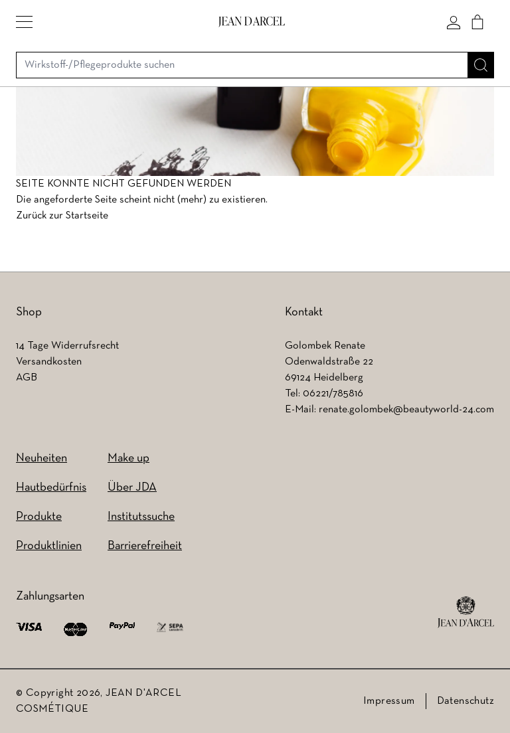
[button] (24, 22)
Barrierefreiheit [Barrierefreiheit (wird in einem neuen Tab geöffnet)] (145, 546)
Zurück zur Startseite (62, 215)
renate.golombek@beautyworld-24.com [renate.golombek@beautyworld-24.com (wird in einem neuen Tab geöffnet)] (406, 409)
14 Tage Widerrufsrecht (67, 346)
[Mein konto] (453, 22)
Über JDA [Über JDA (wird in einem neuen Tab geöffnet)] (132, 487)
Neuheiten (41, 458)
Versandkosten (49, 361)
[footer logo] (466, 612)
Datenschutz (465, 701)
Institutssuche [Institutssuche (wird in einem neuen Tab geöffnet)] (141, 517)
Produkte (39, 517)
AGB (26, 377)
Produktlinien (49, 546)
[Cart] (477, 22)
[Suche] (481, 65)
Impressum (389, 701)
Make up (128, 458)
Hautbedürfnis (51, 487)
